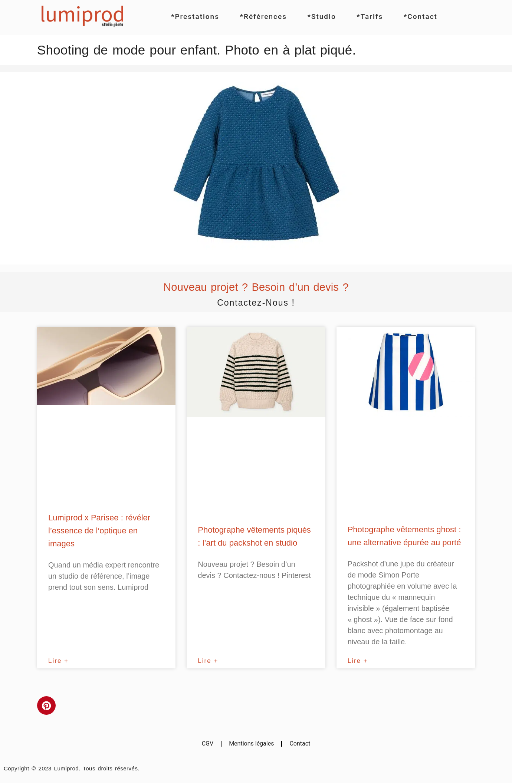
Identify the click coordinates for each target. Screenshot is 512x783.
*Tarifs (370, 16)
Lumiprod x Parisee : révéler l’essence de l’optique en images (99, 530)
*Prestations (195, 16)
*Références (263, 16)
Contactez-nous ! (256, 302)
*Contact (420, 16)
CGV (208, 743)
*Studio (322, 16)
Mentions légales (251, 743)
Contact (299, 743)
